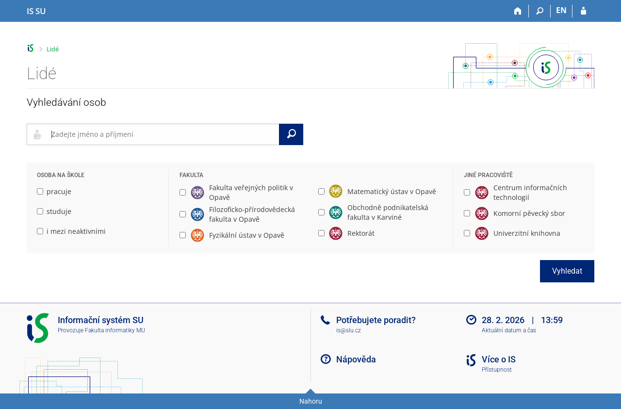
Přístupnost (497, 369)
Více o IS (499, 359)
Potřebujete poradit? (376, 320)
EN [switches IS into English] (561, 10)
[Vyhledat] (291, 134)
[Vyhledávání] (540, 11)
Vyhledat (567, 271)
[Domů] (518, 11)
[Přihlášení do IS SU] (583, 11)
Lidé (53, 49)
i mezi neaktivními (71, 231)
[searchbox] (163, 134)
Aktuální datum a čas (509, 330)
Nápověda (356, 359)
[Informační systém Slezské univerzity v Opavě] (36, 11)
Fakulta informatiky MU (115, 330)
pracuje (54, 191)
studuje (54, 211)
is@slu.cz (348, 330)
